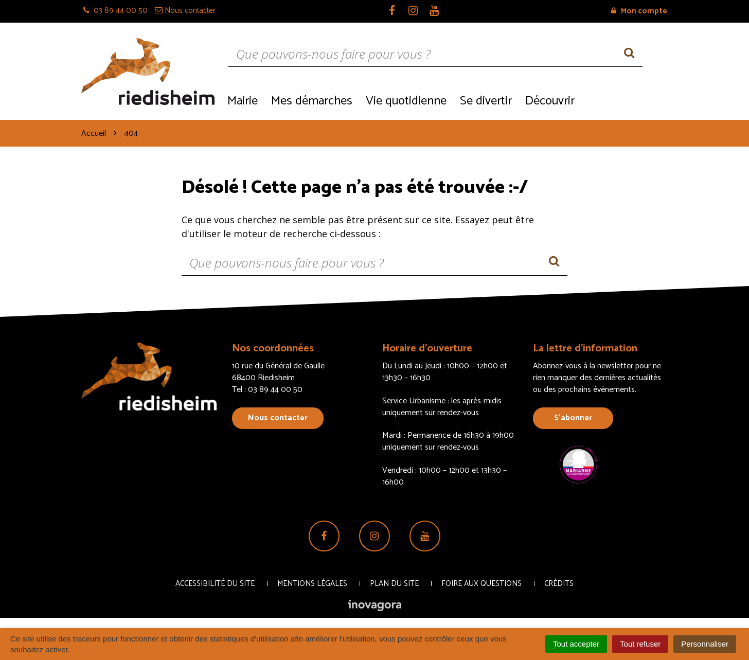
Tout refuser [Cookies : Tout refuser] (640, 643)
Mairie (242, 101)
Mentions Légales (312, 583)
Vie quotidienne (406, 101)
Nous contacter (278, 418)
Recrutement (624, 100)
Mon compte (639, 11)
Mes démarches (311, 101)
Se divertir (486, 101)
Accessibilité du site (215, 583)
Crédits (559, 583)
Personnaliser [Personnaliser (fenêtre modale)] (704, 643)
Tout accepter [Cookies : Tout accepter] (576, 643)
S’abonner (573, 418)
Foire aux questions (481, 583)
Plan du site (394, 583)
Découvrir (550, 101)
